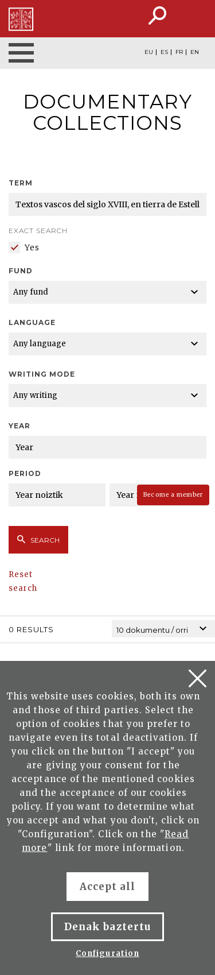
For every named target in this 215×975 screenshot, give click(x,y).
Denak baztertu (107, 926)
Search (38, 539)
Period (25, 473)
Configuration (107, 953)
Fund (21, 270)
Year (19, 425)
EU (148, 52)
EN (194, 52)
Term (21, 183)
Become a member (173, 494)
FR (179, 52)
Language (32, 322)
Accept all (107, 886)
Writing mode (42, 374)
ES (164, 52)
